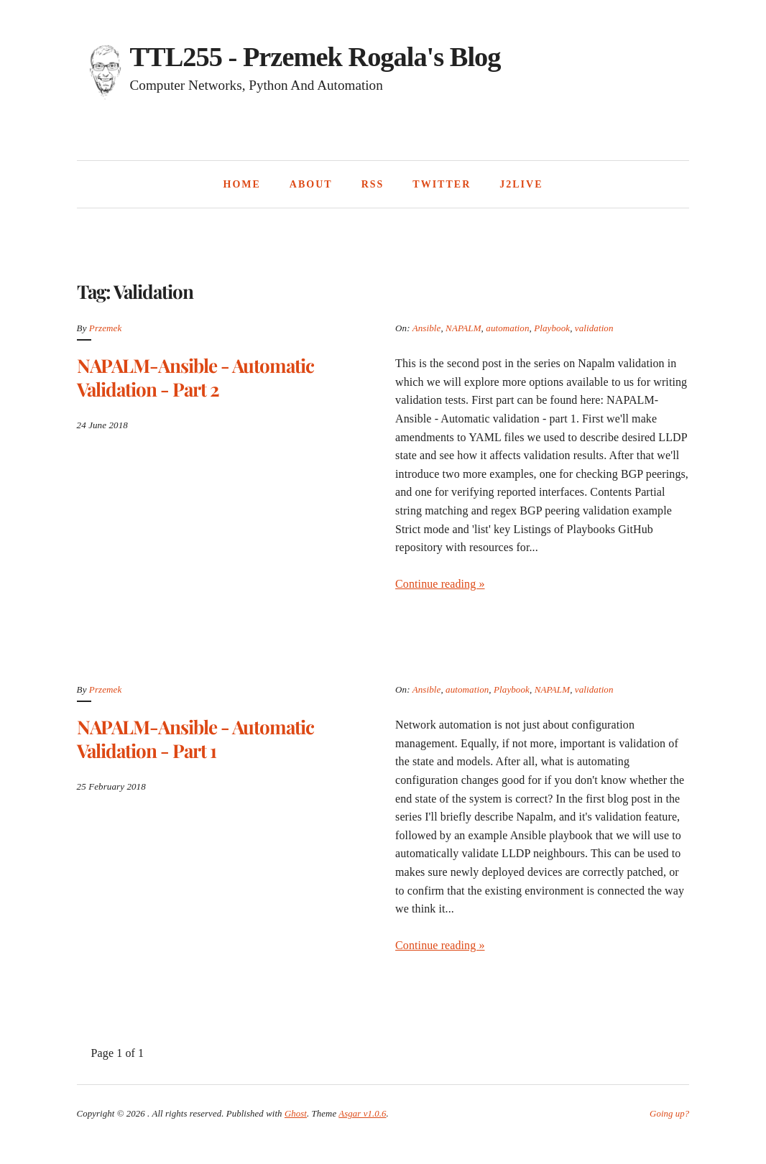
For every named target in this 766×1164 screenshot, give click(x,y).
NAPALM (463, 328)
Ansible (426, 328)
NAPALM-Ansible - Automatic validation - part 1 (195, 738)
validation (594, 328)
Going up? (669, 1114)
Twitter (441, 184)
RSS (372, 184)
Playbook (552, 328)
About (311, 184)
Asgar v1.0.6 (362, 1114)
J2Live (521, 184)
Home (242, 184)
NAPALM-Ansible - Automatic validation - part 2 (195, 377)
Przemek (105, 328)
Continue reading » (439, 584)
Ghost (296, 1114)
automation (507, 328)
